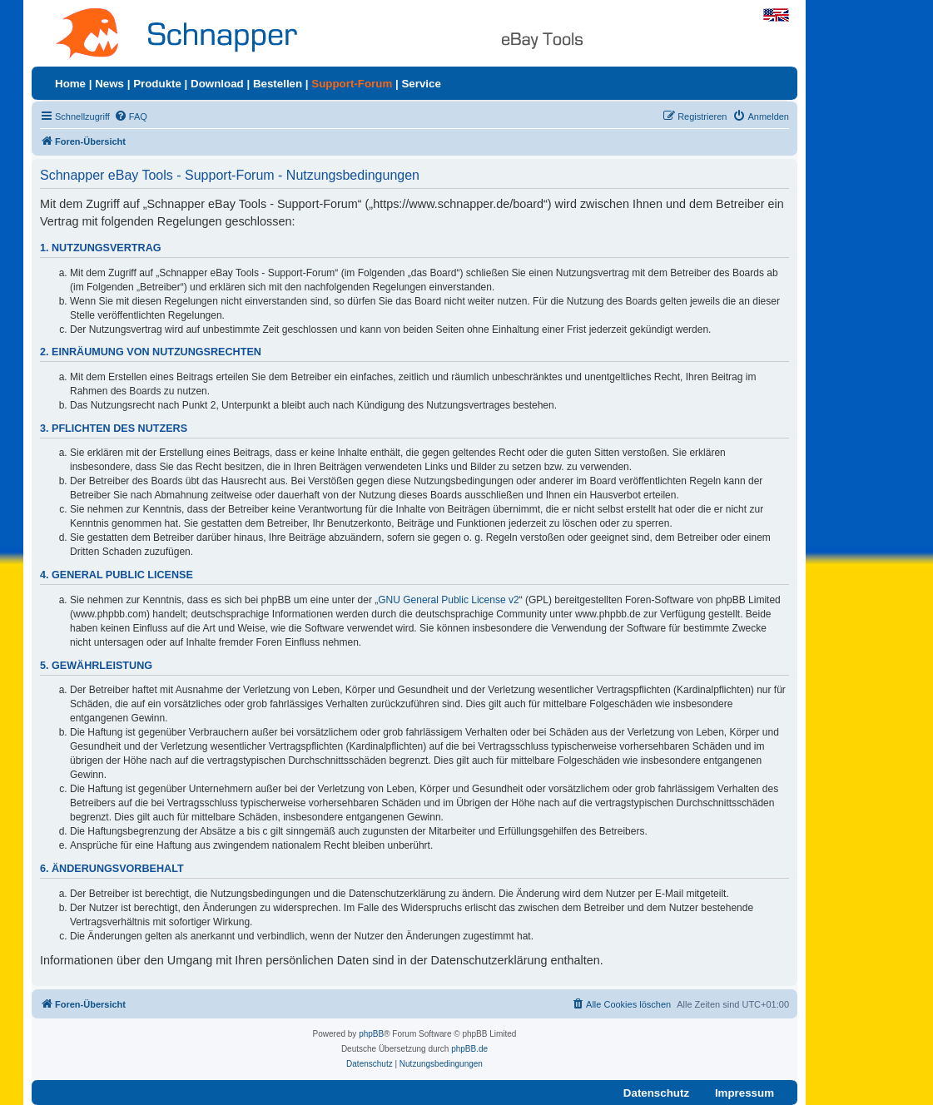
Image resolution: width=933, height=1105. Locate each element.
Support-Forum (351, 83)
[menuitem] (130, 116)
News (109, 83)
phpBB (371, 1033)
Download (217, 83)
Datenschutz (656, 1093)
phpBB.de (469, 1048)
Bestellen (277, 83)
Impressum (744, 1093)
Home (70, 83)
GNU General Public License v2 (448, 600)
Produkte (157, 83)
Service (420, 83)
